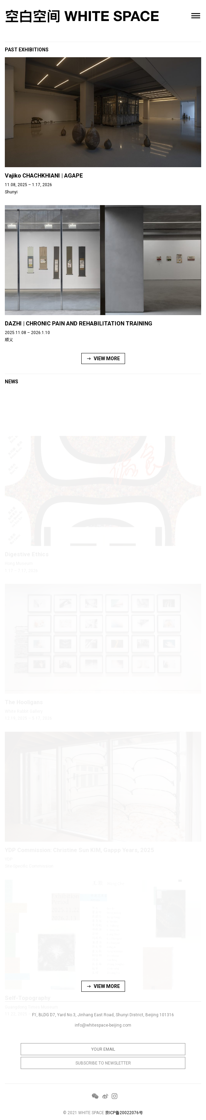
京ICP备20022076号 (124, 1112)
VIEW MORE (103, 358)
